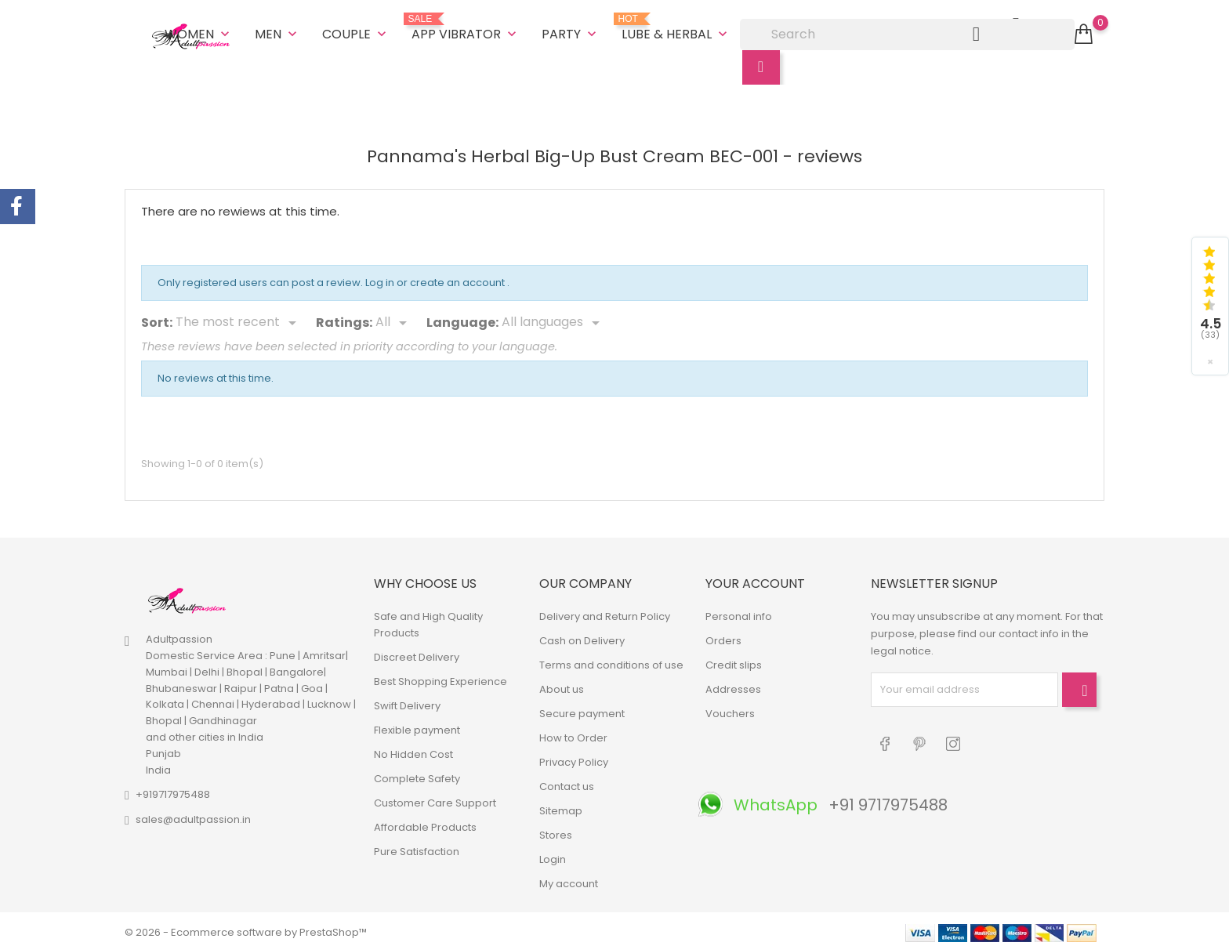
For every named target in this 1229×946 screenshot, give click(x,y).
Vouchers (730, 707)
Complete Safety (417, 772)
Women (199, 31)
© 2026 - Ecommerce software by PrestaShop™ (246, 926)
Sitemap (560, 804)
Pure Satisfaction (416, 845)
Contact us (566, 780)
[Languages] (553, 317)
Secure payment (582, 707)
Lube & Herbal (676, 25)
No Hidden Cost (413, 748)
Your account (755, 578)
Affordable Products (425, 821)
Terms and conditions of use (611, 658)
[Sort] (239, 317)
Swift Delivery (407, 699)
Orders (723, 634)
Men (277, 31)
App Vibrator (465, 25)
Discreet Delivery (416, 650)
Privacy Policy (573, 755)
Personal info (738, 610)
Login (552, 853)
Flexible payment (417, 723)
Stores (555, 828)
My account (568, 877)
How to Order (573, 731)
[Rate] (393, 317)
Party (571, 31)
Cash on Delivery (582, 634)
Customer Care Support (435, 796)
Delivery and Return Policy (604, 610)
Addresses (733, 683)
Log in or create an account (436, 277)
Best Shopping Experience (440, 675)
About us (561, 683)
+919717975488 (173, 788)
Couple (356, 31)
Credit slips (733, 658)
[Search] (907, 31)
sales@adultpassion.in (193, 813)
